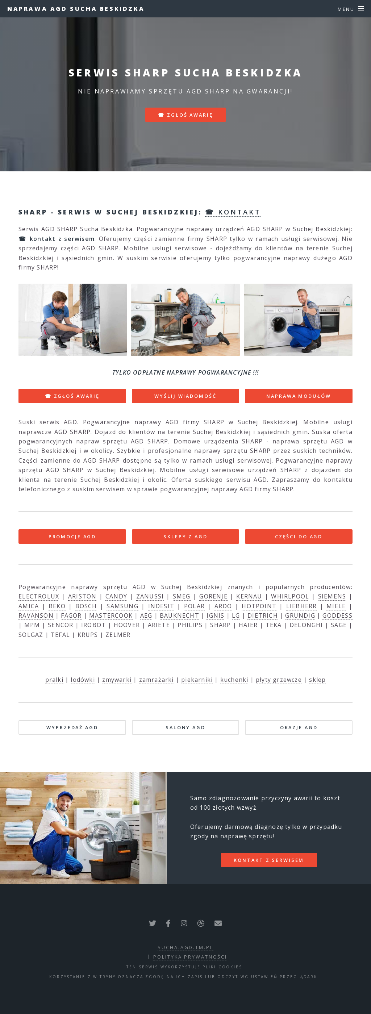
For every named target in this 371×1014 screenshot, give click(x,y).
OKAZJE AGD (299, 727)
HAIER (248, 625)
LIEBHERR (301, 606)
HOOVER (127, 625)
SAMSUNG (122, 606)
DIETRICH (262, 615)
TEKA (274, 625)
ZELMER (117, 635)
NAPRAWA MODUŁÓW (298, 396)
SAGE (339, 625)
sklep (317, 680)
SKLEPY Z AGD (185, 536)
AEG (146, 615)
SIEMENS (332, 596)
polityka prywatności (190, 957)
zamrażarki (156, 680)
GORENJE (213, 596)
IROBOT (93, 625)
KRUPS (88, 635)
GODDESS (337, 615)
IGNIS (215, 615)
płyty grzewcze (279, 680)
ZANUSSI (150, 596)
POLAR (194, 606)
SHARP (220, 625)
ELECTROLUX (38, 596)
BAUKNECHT (179, 615)
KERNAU (249, 596)
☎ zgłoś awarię (185, 115)
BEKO (57, 606)
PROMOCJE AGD (72, 536)
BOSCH (86, 606)
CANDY (116, 596)
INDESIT (161, 606)
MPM (32, 625)
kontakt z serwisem (269, 860)
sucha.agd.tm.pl (185, 947)
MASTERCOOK (111, 615)
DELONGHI (306, 625)
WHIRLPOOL (290, 596)
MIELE (336, 606)
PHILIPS (190, 625)
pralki (54, 680)
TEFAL (60, 635)
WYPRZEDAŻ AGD (72, 727)
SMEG (182, 596)
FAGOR (71, 615)
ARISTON (82, 596)
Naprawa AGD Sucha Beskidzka (76, 9)
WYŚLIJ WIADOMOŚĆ (185, 396)
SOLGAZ (30, 635)
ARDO (223, 606)
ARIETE (159, 625)
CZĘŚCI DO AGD (298, 536)
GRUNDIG (300, 615)
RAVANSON (36, 615)
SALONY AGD (185, 727)
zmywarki (117, 680)
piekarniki (197, 680)
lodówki (83, 680)
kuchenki (234, 680)
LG (236, 615)
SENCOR (60, 625)
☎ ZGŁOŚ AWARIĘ (72, 396)
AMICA (28, 606)
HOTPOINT (259, 606)
